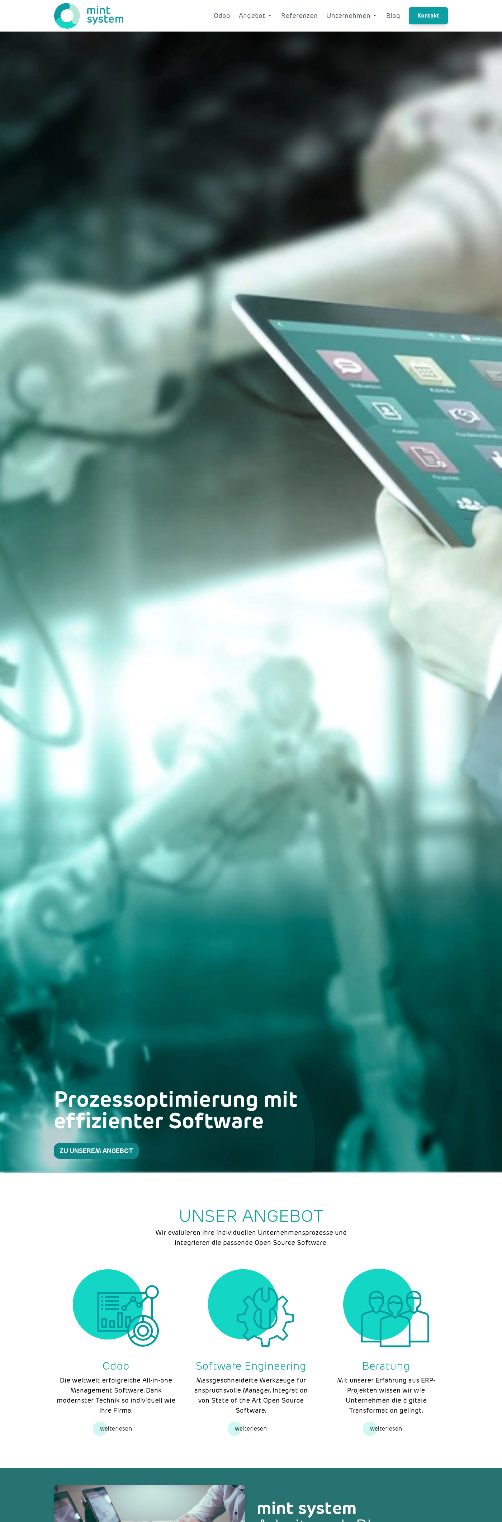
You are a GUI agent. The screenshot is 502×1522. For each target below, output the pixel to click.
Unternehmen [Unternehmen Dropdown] (352, 15)
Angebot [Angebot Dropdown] (256, 15)
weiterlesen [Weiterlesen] (116, 1428)
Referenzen (299, 15)
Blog (393, 15)
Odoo (222, 15)
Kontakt (428, 15)
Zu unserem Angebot (96, 1151)
